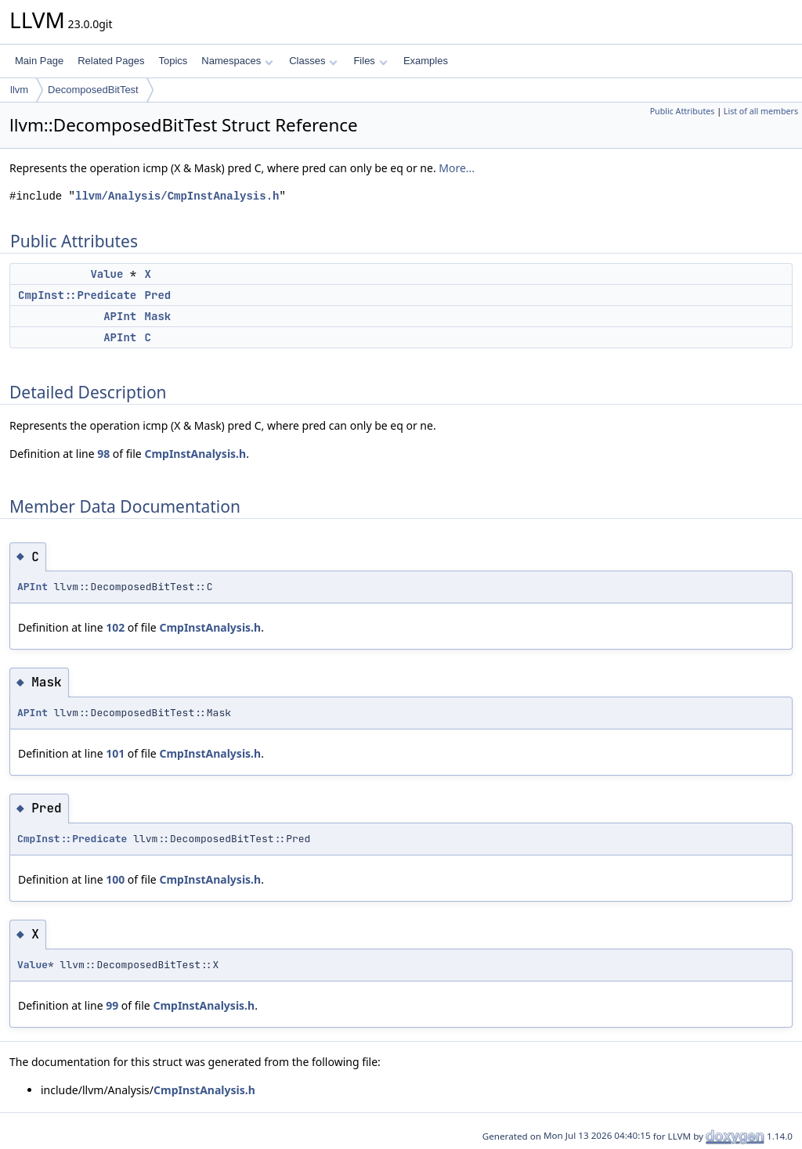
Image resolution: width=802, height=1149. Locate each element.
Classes (313, 61)
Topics (172, 61)
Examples (425, 61)
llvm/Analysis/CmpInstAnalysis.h (177, 196)
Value (106, 274)
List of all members (761, 111)
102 (115, 627)
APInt (119, 316)
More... (457, 167)
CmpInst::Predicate (77, 295)
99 (112, 1005)
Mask (158, 316)
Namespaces (237, 61)
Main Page (39, 61)
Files (370, 61)
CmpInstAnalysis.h (195, 453)
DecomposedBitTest (93, 89)
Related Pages (111, 61)
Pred (158, 295)
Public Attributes (682, 111)
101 (115, 753)
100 (115, 879)
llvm (19, 89)
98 (103, 453)
